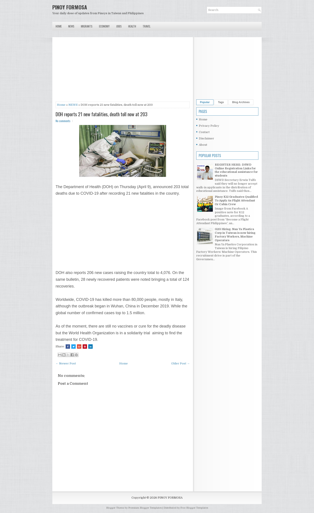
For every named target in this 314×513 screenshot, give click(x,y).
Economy (104, 26)
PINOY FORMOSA (69, 7)
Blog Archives (241, 102)
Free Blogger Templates (194, 507)
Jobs (119, 26)
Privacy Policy (209, 125)
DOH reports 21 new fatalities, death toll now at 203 (101, 114)
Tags (221, 102)
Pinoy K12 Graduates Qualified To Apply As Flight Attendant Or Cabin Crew (236, 200)
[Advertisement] (123, 71)
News (71, 26)
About (203, 144)
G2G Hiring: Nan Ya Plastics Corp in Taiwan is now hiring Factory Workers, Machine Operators (235, 234)
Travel (146, 26)
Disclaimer (206, 138)
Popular (205, 102)
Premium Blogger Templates (145, 507)
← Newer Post (66, 363)
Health (132, 26)
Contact (204, 132)
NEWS (73, 104)
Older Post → (180, 363)
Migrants (86, 26)
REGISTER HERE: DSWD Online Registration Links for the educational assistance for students (236, 170)
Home (59, 26)
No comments (63, 121)
